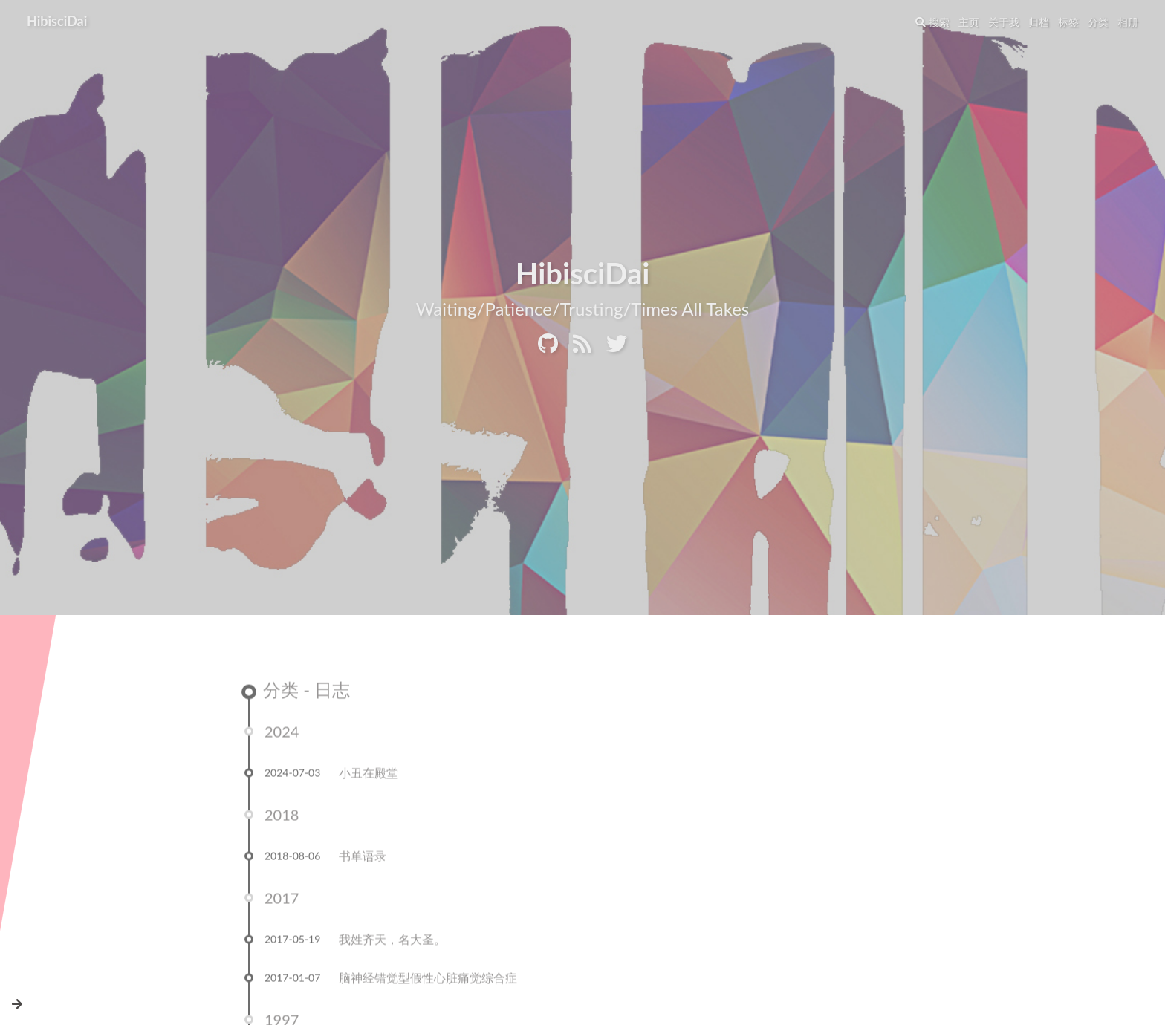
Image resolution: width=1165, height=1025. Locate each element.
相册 (1127, 22)
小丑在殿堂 (368, 776)
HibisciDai (57, 21)
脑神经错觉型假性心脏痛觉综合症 (428, 981)
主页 (968, 22)
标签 (1068, 22)
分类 (1098, 22)
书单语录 (362, 859)
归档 (1038, 22)
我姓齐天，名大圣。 (392, 942)
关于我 (1003, 22)
